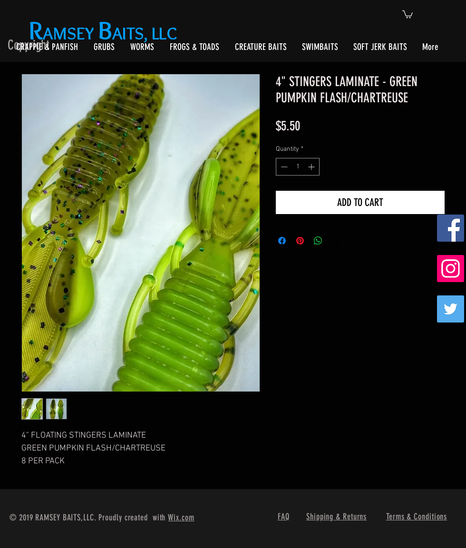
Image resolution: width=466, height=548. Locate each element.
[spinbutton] (297, 166)
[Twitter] (450, 309)
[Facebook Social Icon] (450, 228)
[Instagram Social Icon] (450, 268)
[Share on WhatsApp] (318, 240)
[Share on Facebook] (282, 240)
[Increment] (312, 166)
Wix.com (181, 517)
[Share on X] (336, 240)
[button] (407, 14)
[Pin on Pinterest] (300, 240)
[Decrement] (283, 166)
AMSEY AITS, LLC (105, 33)
